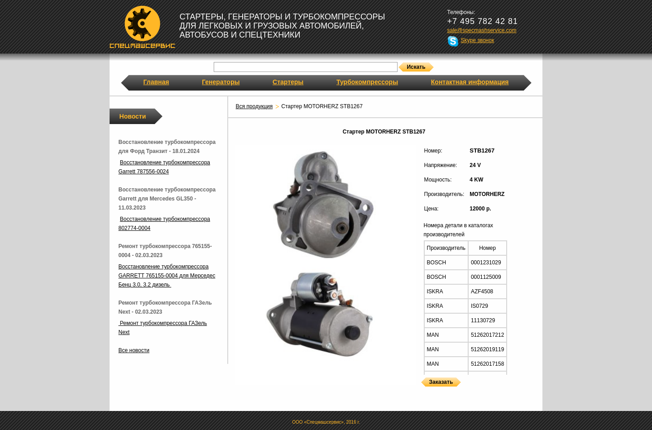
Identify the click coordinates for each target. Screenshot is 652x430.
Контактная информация (470, 82)
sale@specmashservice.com (482, 30)
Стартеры (288, 82)
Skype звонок (477, 40)
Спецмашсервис (142, 26)
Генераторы (221, 82)
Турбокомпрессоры (367, 82)
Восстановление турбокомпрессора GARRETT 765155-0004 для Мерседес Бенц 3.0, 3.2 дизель (167, 275)
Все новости (134, 350)
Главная (156, 82)
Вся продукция (254, 106)
